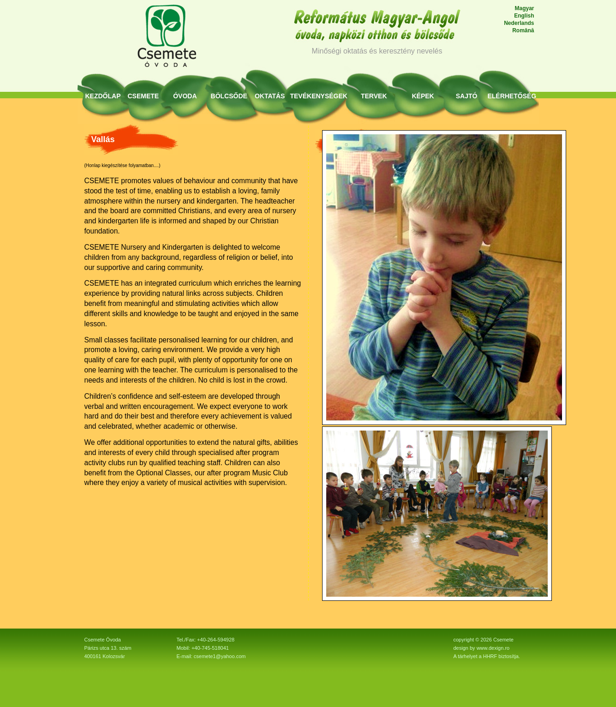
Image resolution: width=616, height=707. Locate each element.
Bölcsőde (229, 96)
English (524, 15)
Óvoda (185, 96)
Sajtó (467, 96)
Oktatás (270, 96)
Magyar (524, 8)
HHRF (490, 656)
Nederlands (519, 23)
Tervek (374, 96)
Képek (423, 96)
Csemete (143, 96)
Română (523, 30)
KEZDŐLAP (103, 96)
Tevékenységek (318, 96)
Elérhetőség (511, 96)
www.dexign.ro (493, 648)
